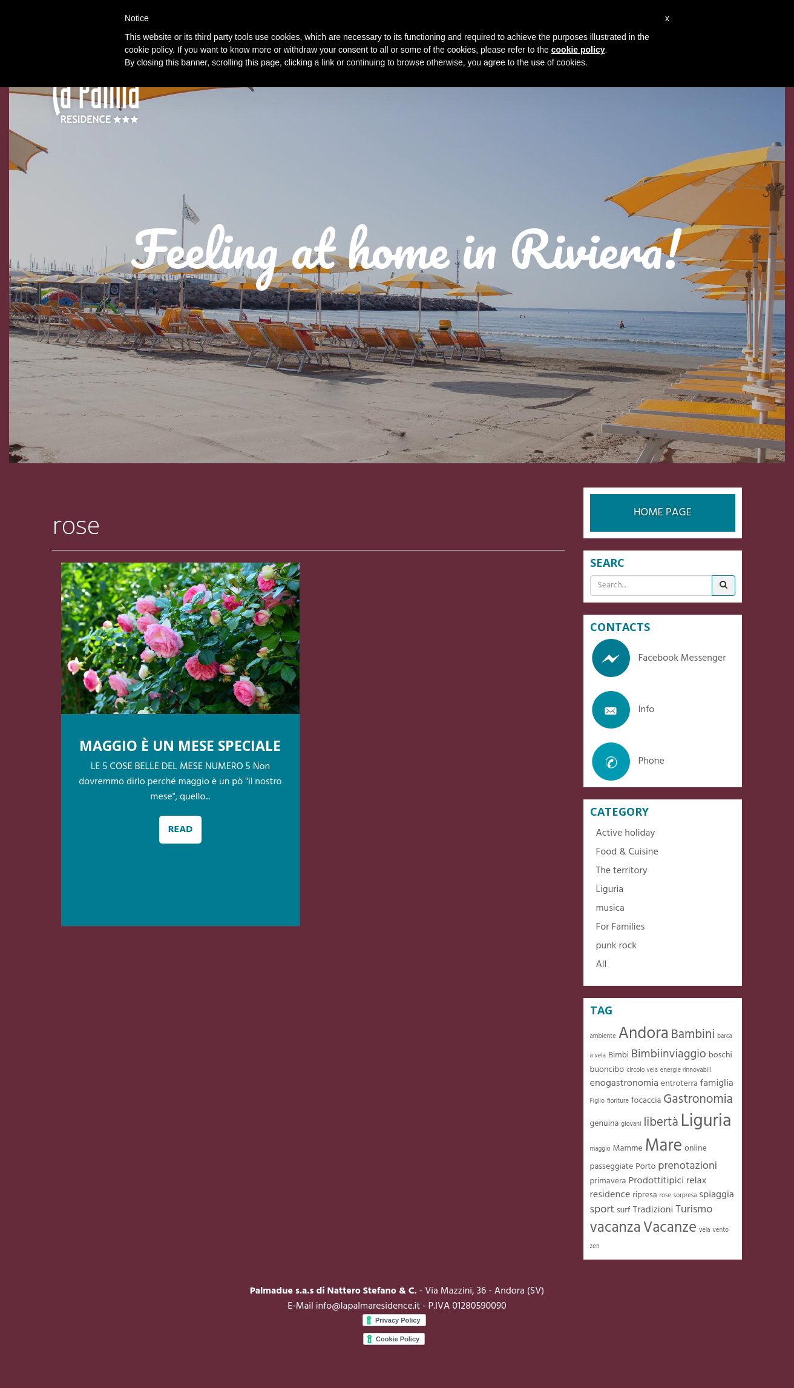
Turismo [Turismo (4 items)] (693, 1209)
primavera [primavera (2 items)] (608, 1181)
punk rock (616, 946)
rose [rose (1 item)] (665, 1196)
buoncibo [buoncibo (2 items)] (607, 1070)
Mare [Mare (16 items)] (664, 1146)
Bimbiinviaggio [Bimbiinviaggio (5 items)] (668, 1054)
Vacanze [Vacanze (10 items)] (670, 1228)
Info (622, 710)
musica (610, 908)
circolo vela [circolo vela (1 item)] (642, 1070)
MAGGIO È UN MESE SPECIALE (180, 745)
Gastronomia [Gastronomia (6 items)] (698, 1099)
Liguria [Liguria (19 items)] (706, 1121)
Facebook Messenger (658, 658)
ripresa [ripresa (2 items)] (644, 1195)
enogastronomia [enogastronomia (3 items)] (624, 1083)
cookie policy (578, 50)
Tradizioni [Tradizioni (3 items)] (652, 1210)
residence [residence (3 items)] (610, 1195)
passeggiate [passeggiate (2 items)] (612, 1167)
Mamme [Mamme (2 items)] (628, 1148)
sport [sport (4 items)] (602, 1209)
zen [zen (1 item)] (595, 1246)
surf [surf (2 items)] (624, 1210)
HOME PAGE (663, 512)
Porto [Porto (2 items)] (645, 1167)
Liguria (610, 889)
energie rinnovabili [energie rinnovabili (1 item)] (685, 1070)
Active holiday (625, 833)
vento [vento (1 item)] (720, 1230)
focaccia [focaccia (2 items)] (646, 1101)
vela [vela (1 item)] (704, 1230)
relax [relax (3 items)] (696, 1181)
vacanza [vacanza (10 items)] (615, 1228)
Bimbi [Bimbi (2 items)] (618, 1055)
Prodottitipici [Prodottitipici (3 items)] (656, 1181)
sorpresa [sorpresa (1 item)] (685, 1196)
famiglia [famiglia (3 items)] (716, 1083)
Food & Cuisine (627, 852)
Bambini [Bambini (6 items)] (693, 1035)
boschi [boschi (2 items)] (720, 1055)
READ (180, 830)
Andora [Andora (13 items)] (643, 1033)
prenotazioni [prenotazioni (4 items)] (687, 1166)
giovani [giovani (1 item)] (631, 1124)
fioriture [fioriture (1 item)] (618, 1101)
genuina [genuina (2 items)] (604, 1124)
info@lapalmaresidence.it (368, 1306)
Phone (627, 761)
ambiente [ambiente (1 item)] (603, 1036)
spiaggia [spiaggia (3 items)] (716, 1195)
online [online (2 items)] (695, 1148)
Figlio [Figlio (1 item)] (597, 1101)
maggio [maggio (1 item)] (600, 1149)
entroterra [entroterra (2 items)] (679, 1084)
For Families (620, 927)
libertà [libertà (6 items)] (660, 1122)
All (601, 965)
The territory (622, 871)
